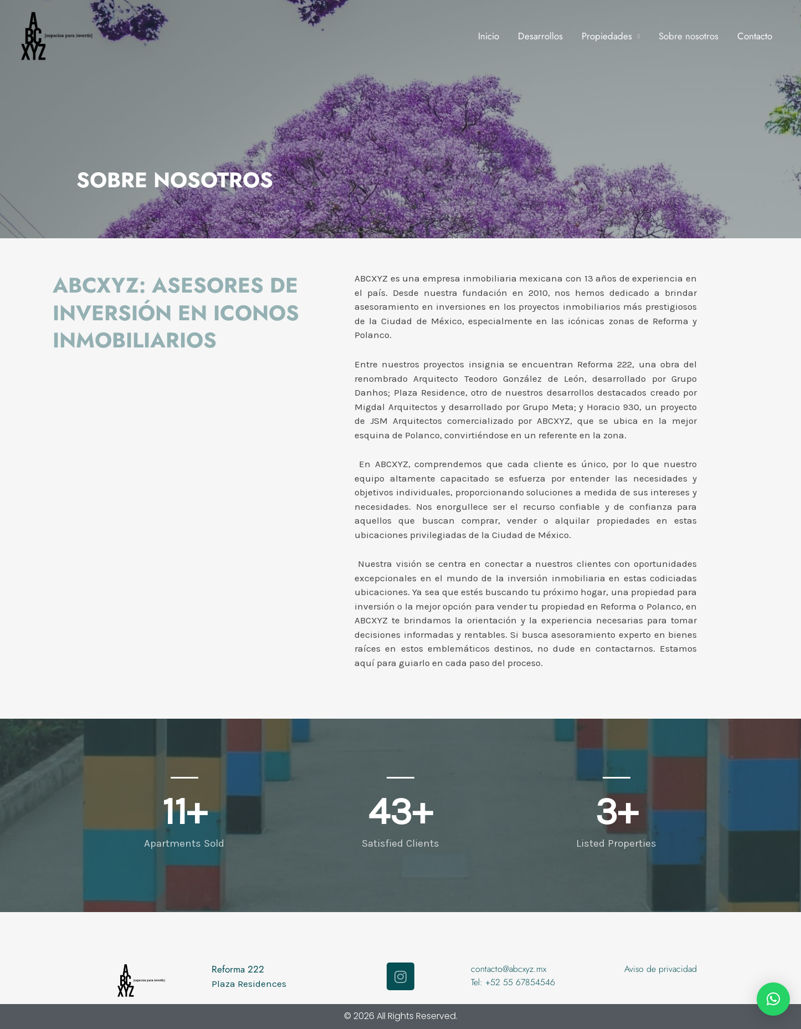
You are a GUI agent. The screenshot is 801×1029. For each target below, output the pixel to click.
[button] (773, 999)
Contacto (754, 36)
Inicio (488, 36)
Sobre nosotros (688, 36)
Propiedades (607, 36)
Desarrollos (540, 36)
